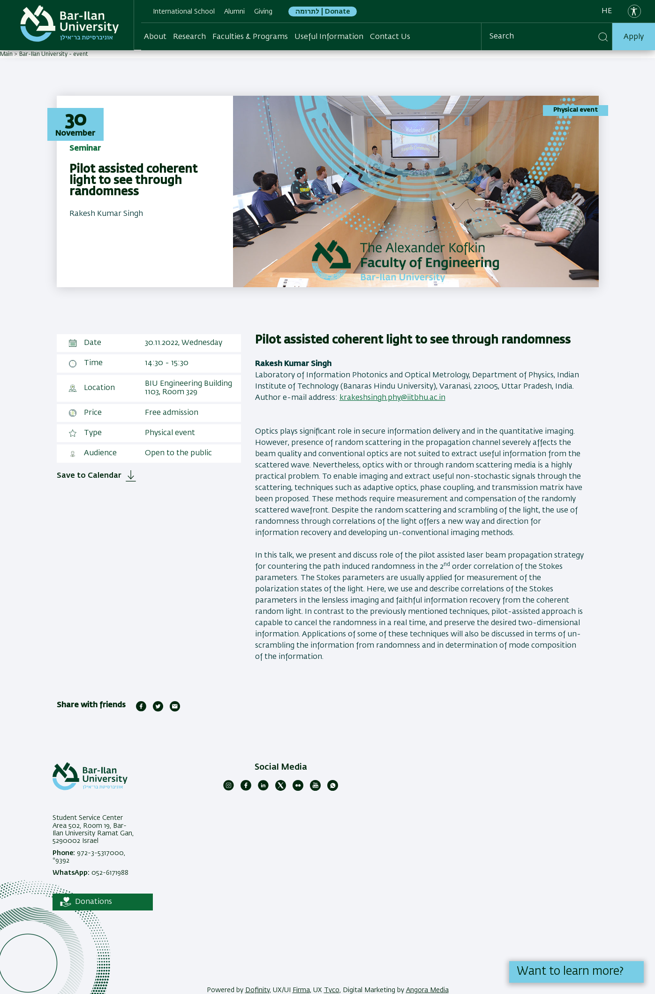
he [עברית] (607, 11)
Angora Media (427, 990)
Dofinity (257, 990)
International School (184, 11)
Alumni (234, 11)
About (155, 37)
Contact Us (390, 37)
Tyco (331, 990)
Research (189, 37)
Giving (263, 11)
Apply (634, 37)
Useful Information (328, 37)
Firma (301, 990)
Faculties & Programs (250, 37)
